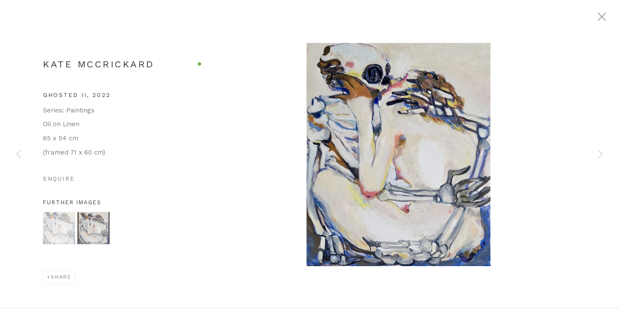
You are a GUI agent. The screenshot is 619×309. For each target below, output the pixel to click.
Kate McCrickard (99, 67)
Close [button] (604, 19)
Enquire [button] (59, 182)
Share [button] (61, 280)
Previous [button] (18, 154)
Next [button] (600, 154)
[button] (59, 231)
